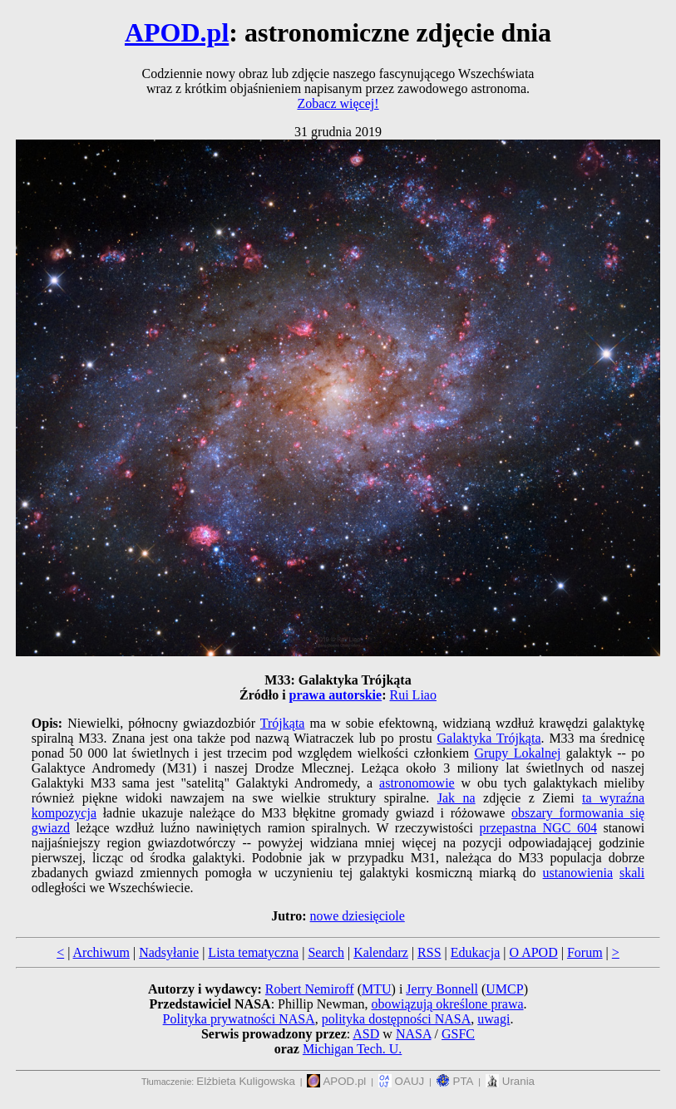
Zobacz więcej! (337, 103)
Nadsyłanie (169, 952)
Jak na (456, 798)
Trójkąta (282, 723)
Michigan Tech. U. (352, 1049)
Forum (585, 952)
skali (631, 873)
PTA (455, 1081)
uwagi (493, 1019)
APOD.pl (177, 32)
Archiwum (101, 952)
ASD (366, 1034)
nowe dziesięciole (357, 916)
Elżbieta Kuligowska (245, 1081)
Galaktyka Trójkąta (489, 738)
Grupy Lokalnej (517, 753)
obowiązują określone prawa (448, 1004)
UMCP (504, 989)
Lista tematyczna (253, 952)
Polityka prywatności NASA (239, 1019)
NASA (414, 1034)
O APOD (533, 952)
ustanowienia (578, 873)
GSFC (458, 1034)
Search (326, 952)
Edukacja (476, 952)
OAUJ (401, 1081)
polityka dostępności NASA (396, 1019)
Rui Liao (413, 695)
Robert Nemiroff (309, 989)
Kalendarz (380, 952)
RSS (429, 952)
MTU (377, 989)
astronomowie (417, 783)
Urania (510, 1081)
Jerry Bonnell (442, 989)
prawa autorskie (335, 695)
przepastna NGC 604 (538, 828)
